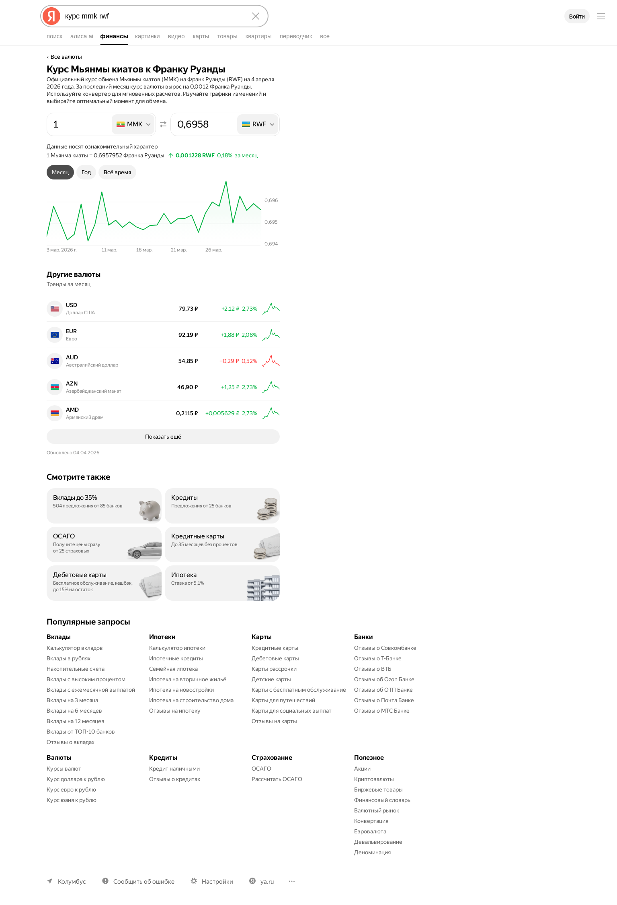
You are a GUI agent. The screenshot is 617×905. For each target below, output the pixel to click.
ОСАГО (261, 768)
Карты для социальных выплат (292, 710)
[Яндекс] (51, 16)
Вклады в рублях (68, 658)
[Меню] (601, 16)
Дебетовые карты (275, 658)
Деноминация (372, 852)
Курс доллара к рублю (76, 779)
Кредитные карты (275, 648)
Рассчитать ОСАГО (277, 779)
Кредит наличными (174, 768)
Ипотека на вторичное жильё (187, 679)
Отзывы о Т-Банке (378, 658)
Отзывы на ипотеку (175, 710)
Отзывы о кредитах (174, 779)
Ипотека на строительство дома (191, 700)
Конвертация (371, 821)
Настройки (217, 881)
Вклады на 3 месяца (72, 700)
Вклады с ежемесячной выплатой (91, 689)
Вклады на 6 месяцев (74, 710)
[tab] (60, 172)
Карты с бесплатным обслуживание (299, 689)
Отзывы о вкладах (70, 742)
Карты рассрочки (274, 669)
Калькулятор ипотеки (177, 648)
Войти (577, 16)
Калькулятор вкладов (75, 648)
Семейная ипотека (173, 669)
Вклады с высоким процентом (86, 679)
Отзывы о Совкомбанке (385, 648)
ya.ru (267, 881)
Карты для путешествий (283, 700)
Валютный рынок (376, 810)
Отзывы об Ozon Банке (384, 679)
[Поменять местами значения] (163, 124)
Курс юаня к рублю (71, 800)
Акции (362, 768)
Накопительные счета (76, 669)
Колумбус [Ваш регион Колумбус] (72, 881)
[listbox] (134, 124)
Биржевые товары (378, 789)
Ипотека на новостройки (181, 689)
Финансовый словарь (382, 800)
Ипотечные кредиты (176, 658)
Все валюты (66, 57)
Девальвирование (378, 842)
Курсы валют (64, 768)
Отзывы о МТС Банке (382, 710)
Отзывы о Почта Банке (384, 700)
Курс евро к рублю (71, 789)
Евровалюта (370, 831)
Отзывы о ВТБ (373, 669)
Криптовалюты (374, 779)
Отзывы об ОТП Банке (383, 689)
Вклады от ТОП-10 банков (81, 731)
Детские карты (271, 679)
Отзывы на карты (274, 721)
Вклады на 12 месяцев (76, 721)
